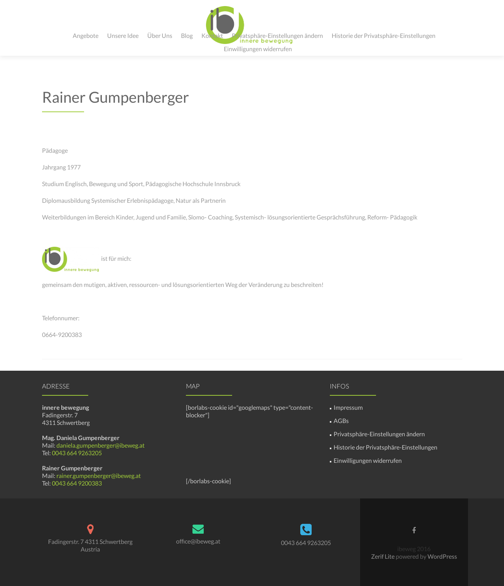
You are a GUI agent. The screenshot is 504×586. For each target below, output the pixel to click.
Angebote (85, 35)
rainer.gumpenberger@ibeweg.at (98, 475)
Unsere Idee (123, 35)
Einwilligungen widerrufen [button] (258, 48)
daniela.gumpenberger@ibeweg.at (100, 445)
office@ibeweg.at (198, 541)
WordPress (441, 556)
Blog (187, 35)
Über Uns (159, 35)
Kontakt (212, 35)
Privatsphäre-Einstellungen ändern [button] (277, 35)
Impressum (348, 407)
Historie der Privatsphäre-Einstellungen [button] (383, 35)
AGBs (341, 420)
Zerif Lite (383, 556)
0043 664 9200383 (77, 483)
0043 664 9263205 (76, 452)
